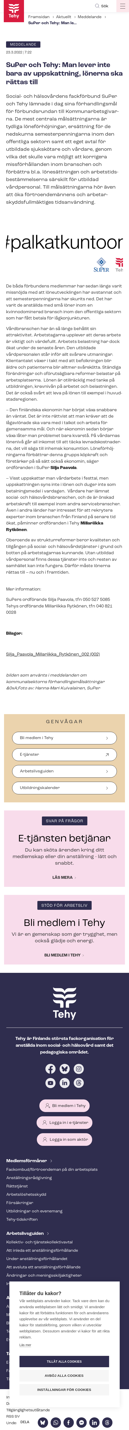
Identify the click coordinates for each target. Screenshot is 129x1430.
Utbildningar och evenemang (34, 1211)
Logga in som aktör (69, 1140)
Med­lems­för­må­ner (27, 1161)
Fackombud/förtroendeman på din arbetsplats (52, 1170)
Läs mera (63, 878)
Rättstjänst (17, 1186)
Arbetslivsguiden (37, 771)
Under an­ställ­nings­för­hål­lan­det (36, 1259)
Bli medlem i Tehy (36, 738)
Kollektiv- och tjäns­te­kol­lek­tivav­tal (39, 1242)
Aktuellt (63, 17)
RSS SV (13, 1417)
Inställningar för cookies (64, 1390)
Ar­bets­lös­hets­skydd (26, 1195)
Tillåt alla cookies (64, 1361)
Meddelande (89, 17)
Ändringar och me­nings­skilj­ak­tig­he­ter (44, 1276)
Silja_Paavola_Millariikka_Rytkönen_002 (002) (53, 654)
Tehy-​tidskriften (22, 1220)
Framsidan (38, 17)
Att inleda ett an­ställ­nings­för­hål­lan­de (42, 1251)
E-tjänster (29, 757)
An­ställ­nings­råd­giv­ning (29, 1178)
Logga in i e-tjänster (68, 1123)
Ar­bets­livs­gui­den (25, 1233)
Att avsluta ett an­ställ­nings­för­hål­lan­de (43, 1267)
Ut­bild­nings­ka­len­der (40, 788)
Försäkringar (19, 1203)
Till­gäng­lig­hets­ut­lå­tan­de (28, 1410)
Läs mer (25, 1345)
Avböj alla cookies (64, 1376)
